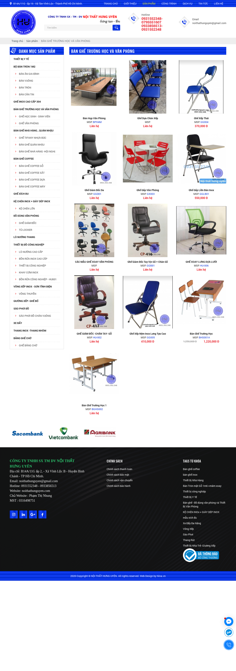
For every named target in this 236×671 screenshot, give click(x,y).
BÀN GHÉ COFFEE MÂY (32, 186)
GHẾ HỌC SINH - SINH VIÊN (34, 116)
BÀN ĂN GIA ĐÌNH (29, 73)
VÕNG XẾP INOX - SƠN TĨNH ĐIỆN (33, 286)
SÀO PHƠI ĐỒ (21, 308)
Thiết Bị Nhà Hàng (193, 480)
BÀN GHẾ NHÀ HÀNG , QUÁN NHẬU (34, 130)
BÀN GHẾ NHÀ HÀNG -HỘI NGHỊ (37, 151)
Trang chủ (111, 3)
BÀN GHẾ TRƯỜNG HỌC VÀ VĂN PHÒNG (36, 109)
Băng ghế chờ (22, 338)
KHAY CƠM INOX (28, 272)
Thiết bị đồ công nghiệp (29, 244)
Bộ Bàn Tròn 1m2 (24, 66)
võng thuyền (27, 293)
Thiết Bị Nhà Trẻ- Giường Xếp (199, 545)
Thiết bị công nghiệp (194, 491)
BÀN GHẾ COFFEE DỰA (32, 179)
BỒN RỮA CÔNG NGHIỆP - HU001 (38, 279)
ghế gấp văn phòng (148, 190)
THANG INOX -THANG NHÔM (30, 330)
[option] (28, 433)
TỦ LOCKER (25, 229)
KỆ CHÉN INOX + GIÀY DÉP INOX (32, 201)
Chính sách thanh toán (119, 469)
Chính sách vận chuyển (120, 480)
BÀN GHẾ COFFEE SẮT (32, 172)
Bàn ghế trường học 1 (94, 405)
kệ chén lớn (27, 208)
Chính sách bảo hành (118, 486)
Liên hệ (218, 3)
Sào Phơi (188, 534)
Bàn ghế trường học (201, 333)
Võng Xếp (188, 529)
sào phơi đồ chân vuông (35, 315)
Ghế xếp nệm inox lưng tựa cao (148, 333)
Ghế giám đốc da (94, 190)
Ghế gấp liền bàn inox (201, 190)
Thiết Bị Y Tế (21, 59)
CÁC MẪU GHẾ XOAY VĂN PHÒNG (94, 261)
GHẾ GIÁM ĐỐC (27, 223)
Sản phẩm (149, 3)
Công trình (168, 3)
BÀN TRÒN (25, 87)
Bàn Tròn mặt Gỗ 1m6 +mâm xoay (202, 486)
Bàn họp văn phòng (94, 118)
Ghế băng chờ (28, 345)
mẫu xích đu (190, 517)
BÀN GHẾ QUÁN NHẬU (31, 144)
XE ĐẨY (18, 323)
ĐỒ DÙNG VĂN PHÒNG (26, 215)
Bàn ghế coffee (191, 469)
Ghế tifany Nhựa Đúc (32, 137)
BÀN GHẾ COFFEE (24, 158)
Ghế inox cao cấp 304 (27, 101)
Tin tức (203, 3)
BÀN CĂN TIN (26, 94)
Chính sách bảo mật (118, 474)
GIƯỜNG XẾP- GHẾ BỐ (26, 301)
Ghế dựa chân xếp (147, 118)
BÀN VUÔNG (26, 80)
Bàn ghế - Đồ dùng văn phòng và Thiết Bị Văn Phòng (204, 504)
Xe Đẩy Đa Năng (192, 523)
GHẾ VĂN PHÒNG (29, 123)
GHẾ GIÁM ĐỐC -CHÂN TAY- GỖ (94, 333)
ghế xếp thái (201, 118)
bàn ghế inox (190, 474)
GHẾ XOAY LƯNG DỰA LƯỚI (201, 261)
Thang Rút (189, 540)
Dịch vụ (187, 3)
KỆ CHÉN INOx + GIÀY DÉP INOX (201, 512)
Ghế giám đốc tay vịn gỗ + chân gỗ (148, 261)
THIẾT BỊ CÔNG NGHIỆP (32, 265)
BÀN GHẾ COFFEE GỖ (31, 166)
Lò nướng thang (24, 237)
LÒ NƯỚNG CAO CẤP (31, 252)
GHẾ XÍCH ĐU (21, 193)
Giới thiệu (130, 3)
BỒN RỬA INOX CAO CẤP (33, 258)
